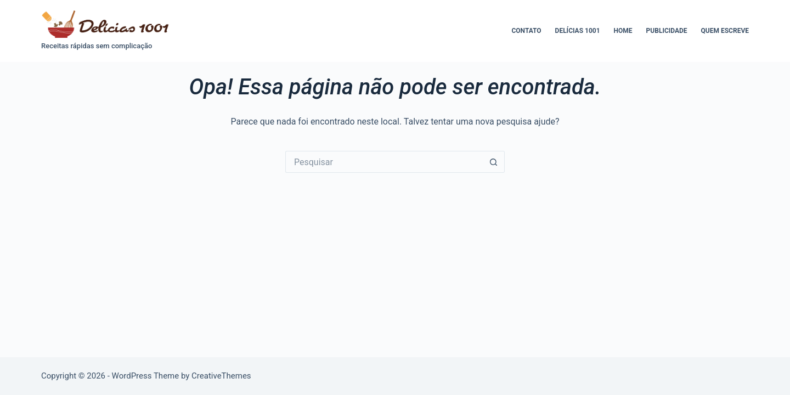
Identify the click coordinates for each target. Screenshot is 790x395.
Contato (526, 31)
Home (623, 31)
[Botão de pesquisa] (494, 162)
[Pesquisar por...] (384, 162)
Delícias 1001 (577, 31)
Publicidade (666, 31)
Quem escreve (725, 31)
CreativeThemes (221, 376)
